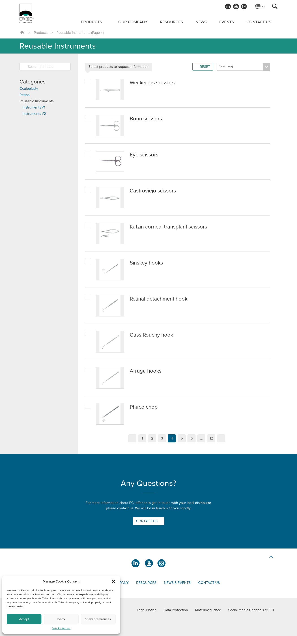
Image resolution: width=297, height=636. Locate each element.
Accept (24, 619)
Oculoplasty (28, 88)
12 (211, 438)
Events (226, 21)
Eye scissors (144, 155)
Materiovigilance (208, 610)
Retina (24, 95)
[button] (113, 581)
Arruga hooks (145, 371)
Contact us (259, 21)
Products (91, 21)
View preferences (98, 619)
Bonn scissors (146, 118)
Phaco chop (144, 407)
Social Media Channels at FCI (251, 610)
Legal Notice (147, 610)
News (201, 21)
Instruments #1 (34, 107)
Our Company (132, 21)
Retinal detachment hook (159, 299)
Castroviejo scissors (153, 191)
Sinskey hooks (146, 263)
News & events (177, 583)
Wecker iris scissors (152, 82)
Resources (171, 21)
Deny (61, 619)
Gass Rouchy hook (151, 335)
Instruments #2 (34, 113)
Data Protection (61, 628)
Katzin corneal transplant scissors (168, 227)
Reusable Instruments (36, 101)
